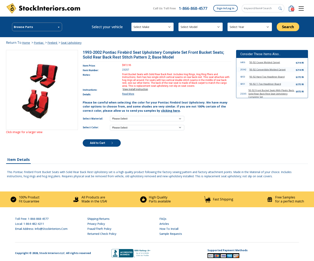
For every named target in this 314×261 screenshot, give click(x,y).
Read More (128, 94)
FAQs (162, 219)
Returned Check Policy (101, 234)
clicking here (170, 111)
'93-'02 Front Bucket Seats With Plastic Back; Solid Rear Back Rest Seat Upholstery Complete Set (271, 93)
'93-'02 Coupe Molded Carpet (264, 62)
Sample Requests (170, 234)
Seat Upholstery (71, 43)
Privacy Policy (96, 224)
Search (288, 26)
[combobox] (37, 27)
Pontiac (39, 43)
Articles (164, 224)
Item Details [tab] (18, 159)
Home (26, 43)
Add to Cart (102, 142)
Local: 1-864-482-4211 (29, 224)
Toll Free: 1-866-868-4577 (31, 219)
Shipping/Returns (98, 219)
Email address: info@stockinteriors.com (41, 229)
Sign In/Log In (225, 8)
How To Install (168, 229)
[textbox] (37, 27)
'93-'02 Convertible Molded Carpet (267, 69)
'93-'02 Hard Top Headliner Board (267, 76)
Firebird (52, 43)
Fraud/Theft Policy (99, 229)
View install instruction (135, 89)
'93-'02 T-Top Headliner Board (265, 83)
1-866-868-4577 (193, 8)
